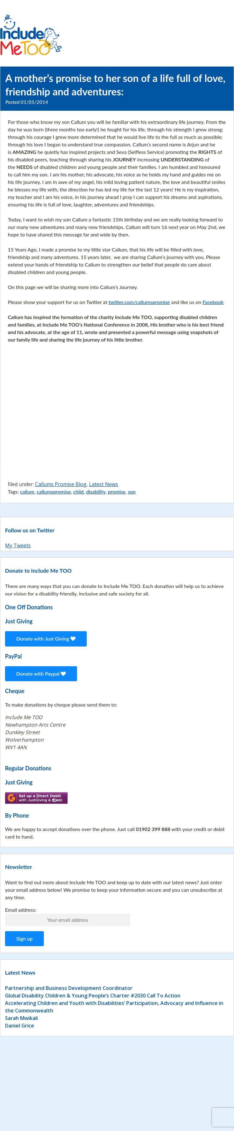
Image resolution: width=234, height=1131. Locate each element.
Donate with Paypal (41, 674)
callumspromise (54, 491)
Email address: (20, 910)
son (132, 491)
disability (96, 491)
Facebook (212, 302)
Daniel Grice (19, 1025)
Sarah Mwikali (21, 1018)
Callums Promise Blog (60, 484)
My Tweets (18, 545)
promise (116, 491)
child (78, 491)
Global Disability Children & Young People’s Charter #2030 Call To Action (92, 995)
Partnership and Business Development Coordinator (69, 988)
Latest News (103, 484)
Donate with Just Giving (45, 639)
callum (27, 491)
